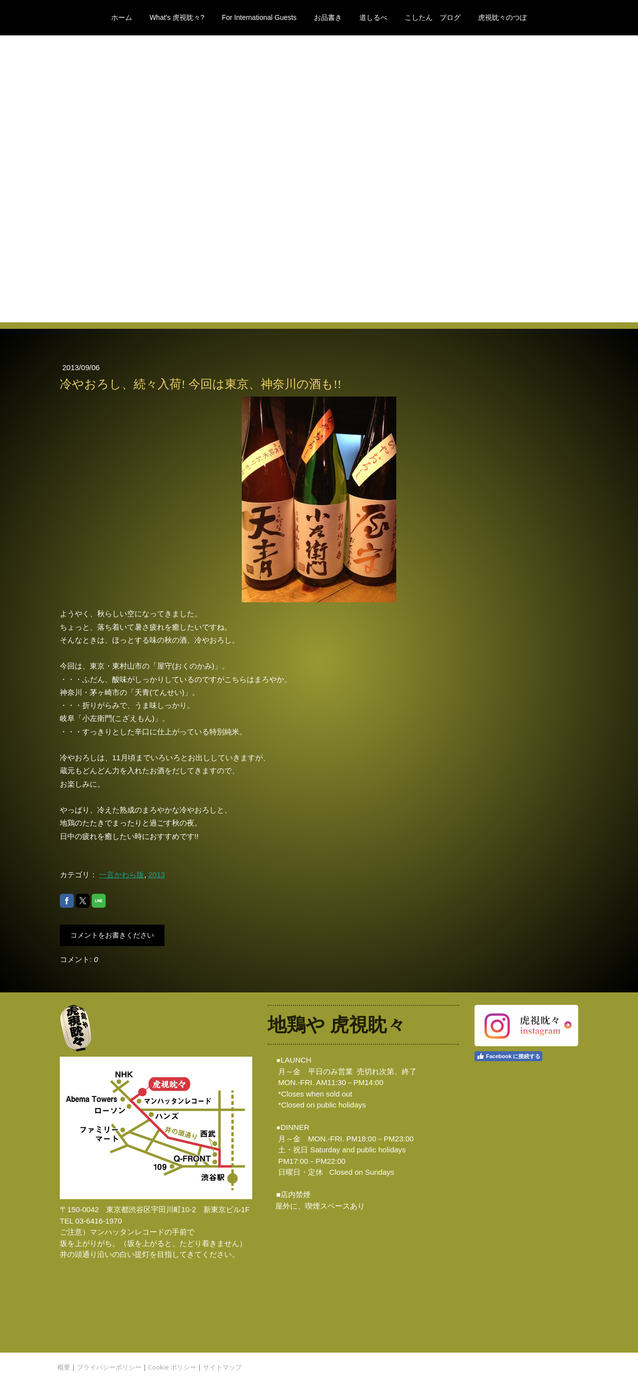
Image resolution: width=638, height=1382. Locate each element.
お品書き (328, 17)
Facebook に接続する (508, 1056)
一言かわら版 (121, 874)
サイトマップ (222, 1367)
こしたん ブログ (433, 17)
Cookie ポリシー (172, 1367)
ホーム (121, 17)
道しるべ (373, 17)
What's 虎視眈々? (177, 17)
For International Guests (259, 17)
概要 (63, 1367)
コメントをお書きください (112, 935)
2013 (157, 874)
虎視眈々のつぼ (502, 17)
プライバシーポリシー (109, 1367)
